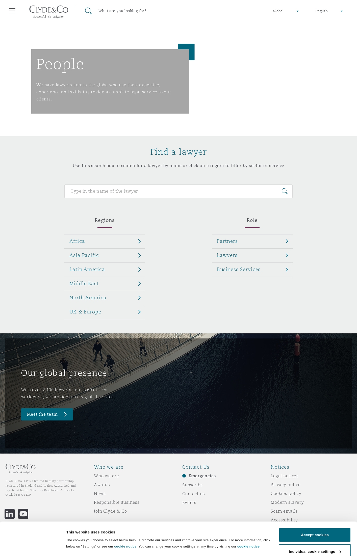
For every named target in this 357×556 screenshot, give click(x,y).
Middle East (83, 283)
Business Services (239, 269)
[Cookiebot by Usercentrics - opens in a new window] (33, 546)
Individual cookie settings (89, 541)
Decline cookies (314, 542)
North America (87, 298)
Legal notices (285, 475)
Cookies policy (286, 493)
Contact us (193, 493)
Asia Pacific (84, 255)
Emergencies (202, 476)
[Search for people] (178, 191)
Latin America (87, 269)
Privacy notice (286, 484)
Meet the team (42, 414)
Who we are (106, 475)
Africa (77, 241)
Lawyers (227, 255)
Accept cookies (315, 509)
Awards (102, 484)
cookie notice (125, 521)
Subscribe (192, 484)
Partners (227, 241)
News (100, 493)
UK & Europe (85, 312)
